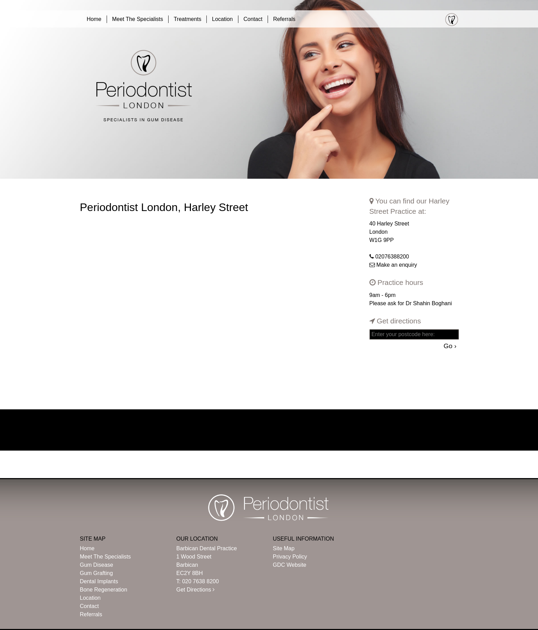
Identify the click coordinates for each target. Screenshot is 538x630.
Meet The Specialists (137, 19)
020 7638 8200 (200, 581)
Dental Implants (99, 581)
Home (94, 19)
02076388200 (392, 256)
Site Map (283, 548)
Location (222, 19)
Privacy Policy (290, 557)
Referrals (284, 19)
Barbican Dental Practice (206, 548)
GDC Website (289, 565)
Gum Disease (96, 565)
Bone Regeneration (103, 590)
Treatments (187, 19)
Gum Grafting (96, 573)
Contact (253, 19)
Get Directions (195, 590)
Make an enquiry (396, 265)
